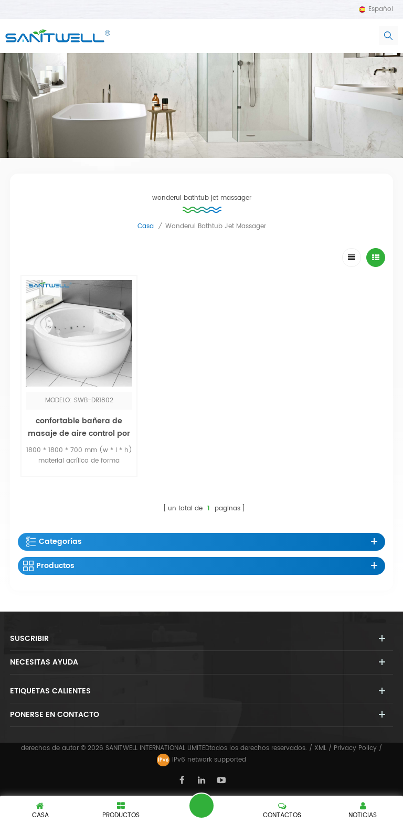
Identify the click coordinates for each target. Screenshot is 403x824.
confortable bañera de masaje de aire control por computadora (79, 433)
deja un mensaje (201, 806)
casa (145, 226)
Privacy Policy (355, 748)
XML (320, 748)
